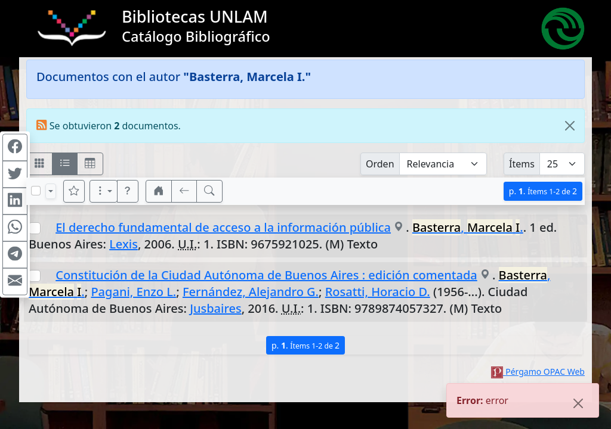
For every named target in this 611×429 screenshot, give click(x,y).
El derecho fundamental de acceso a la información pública (223, 227)
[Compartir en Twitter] (14, 174)
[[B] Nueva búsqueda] (209, 191)
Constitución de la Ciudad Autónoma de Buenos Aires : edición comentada (266, 275)
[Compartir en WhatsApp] (14, 228)
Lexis (123, 244)
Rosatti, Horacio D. (377, 292)
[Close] (570, 125)
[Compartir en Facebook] (14, 147)
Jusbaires (216, 308)
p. (543, 191)
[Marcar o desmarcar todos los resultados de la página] (36, 190)
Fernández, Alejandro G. (251, 292)
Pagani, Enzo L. (133, 292)
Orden (380, 163)
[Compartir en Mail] (14, 282)
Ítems (522, 163)
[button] (127, 191)
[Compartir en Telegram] (14, 255)
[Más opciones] (104, 191)
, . (467, 227)
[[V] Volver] (184, 191)
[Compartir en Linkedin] (14, 201)
